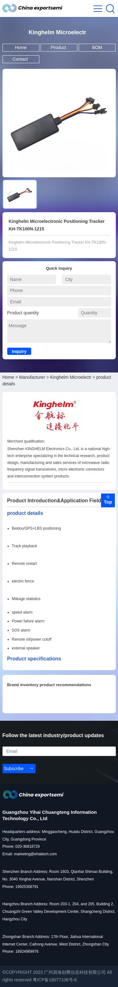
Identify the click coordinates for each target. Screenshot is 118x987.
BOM (97, 47)
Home (20, 47)
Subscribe (14, 768)
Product (59, 47)
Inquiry (19, 351)
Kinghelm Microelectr (70, 377)
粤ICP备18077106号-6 (55, 979)
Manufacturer (32, 377)
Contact (21, 59)
